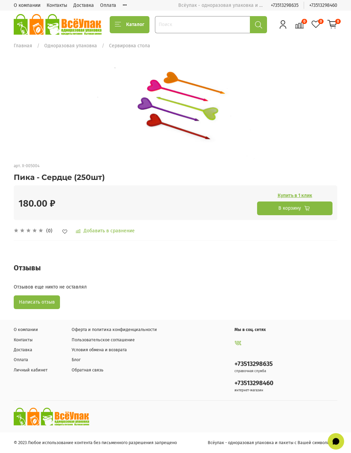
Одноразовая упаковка (70, 46)
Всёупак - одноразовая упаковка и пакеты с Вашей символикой (272, 442)
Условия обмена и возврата (99, 349)
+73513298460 (323, 5)
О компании (27, 5)
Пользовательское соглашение (103, 339)
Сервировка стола (129, 46)
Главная (23, 46)
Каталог (129, 25)
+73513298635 (285, 5)
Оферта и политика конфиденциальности (114, 329)
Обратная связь (88, 369)
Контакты (57, 5)
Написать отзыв (37, 302)
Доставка (83, 5)
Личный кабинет (31, 369)
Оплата (108, 5)
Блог (76, 359)
